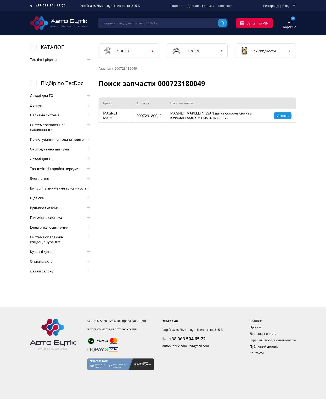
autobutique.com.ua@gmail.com (185, 346)
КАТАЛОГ (52, 46)
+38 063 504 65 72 (50, 5)
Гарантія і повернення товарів (273, 340)
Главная (105, 68)
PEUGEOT (117, 50)
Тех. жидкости (258, 51)
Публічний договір (264, 346)
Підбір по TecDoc (62, 82)
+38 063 (187, 339)
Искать (283, 115)
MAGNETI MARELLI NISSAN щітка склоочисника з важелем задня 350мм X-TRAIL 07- (211, 115)
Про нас (256, 327)
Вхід (285, 6)
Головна (176, 6)
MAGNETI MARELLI (111, 115)
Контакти (225, 6)
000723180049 (149, 115)
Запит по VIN (258, 23)
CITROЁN (186, 50)
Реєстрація (271, 6)
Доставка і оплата (201, 6)
